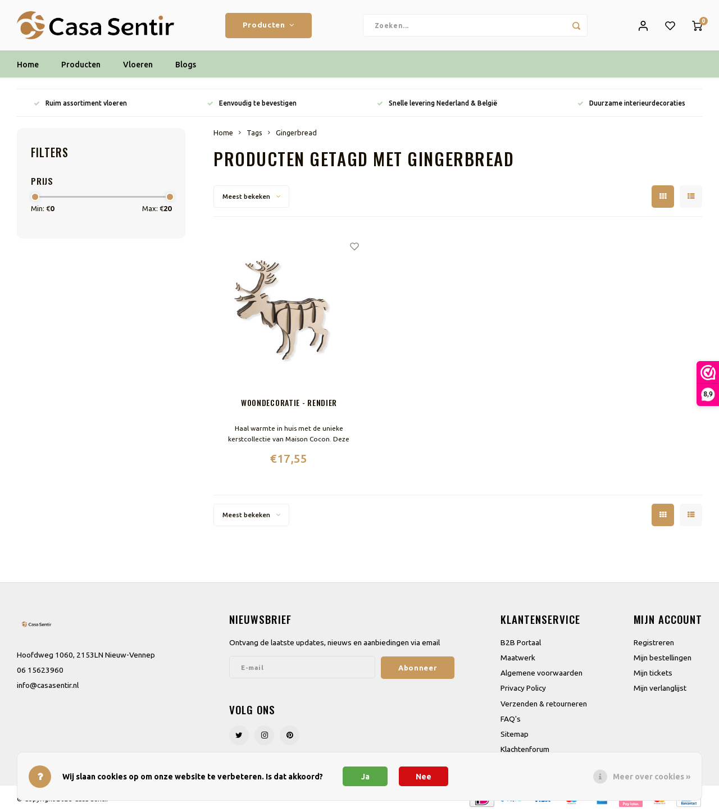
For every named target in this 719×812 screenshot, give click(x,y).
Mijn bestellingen (662, 657)
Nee (423, 776)
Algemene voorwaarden (541, 672)
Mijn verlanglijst (660, 687)
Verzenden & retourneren (543, 703)
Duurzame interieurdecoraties (631, 103)
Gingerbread (296, 132)
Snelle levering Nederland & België (437, 103)
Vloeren (138, 64)
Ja (365, 776)
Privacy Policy (523, 687)
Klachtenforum (524, 749)
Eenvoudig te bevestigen (252, 103)
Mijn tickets (653, 672)
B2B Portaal (520, 642)
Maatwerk (517, 657)
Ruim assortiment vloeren (80, 103)
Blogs (185, 64)
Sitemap (514, 733)
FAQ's (510, 718)
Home (28, 64)
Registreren (654, 642)
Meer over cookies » (651, 776)
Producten (269, 25)
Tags (254, 132)
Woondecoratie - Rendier (289, 402)
